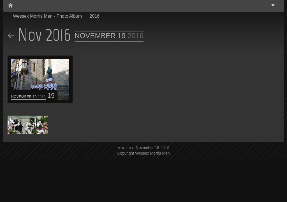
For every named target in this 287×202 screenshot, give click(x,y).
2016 (94, 16)
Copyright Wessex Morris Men (143, 153)
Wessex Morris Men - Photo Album (47, 16)
